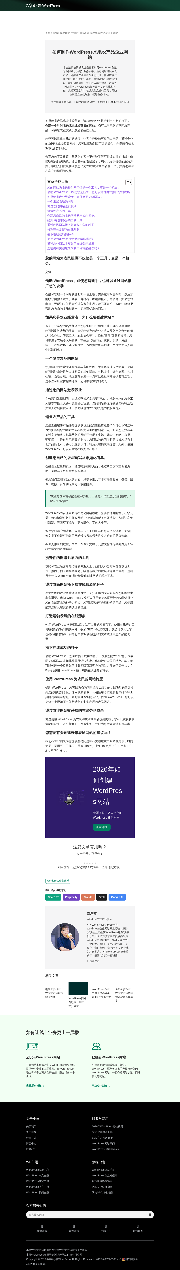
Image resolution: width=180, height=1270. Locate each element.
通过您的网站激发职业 (62, 206)
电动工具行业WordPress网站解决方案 (54, 993)
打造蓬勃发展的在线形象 (63, 229)
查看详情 (102, 827)
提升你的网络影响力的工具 (64, 220)
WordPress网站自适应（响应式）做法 (77, 1002)
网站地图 (138, 1228)
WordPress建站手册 (103, 1169)
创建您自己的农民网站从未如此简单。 (72, 215)
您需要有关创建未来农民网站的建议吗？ (73, 248)
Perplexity (71, 897)
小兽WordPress (62, 1259)
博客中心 (31, 1143)
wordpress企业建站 (58, 880)
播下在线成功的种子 (60, 234)
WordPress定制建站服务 (106, 1149)
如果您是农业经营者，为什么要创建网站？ (75, 196)
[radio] (84, 860)
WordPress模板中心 (37, 1169)
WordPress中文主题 (37, 1175)
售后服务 (31, 1132)
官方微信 (74, 1228)
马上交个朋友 (101, 1085)
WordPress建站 (61, 32)
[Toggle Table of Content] (127, 182)
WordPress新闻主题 (37, 1192)
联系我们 (31, 1149)
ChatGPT (53, 897)
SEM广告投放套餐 (102, 1137)
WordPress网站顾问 (103, 1143)
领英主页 (93, 961)
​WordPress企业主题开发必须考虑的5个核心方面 (101, 993)
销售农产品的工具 (59, 211)
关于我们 (31, 1126)
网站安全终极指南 (102, 1186)
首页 (47, 32)
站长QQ (106, 1228)
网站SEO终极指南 (102, 1192)
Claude (88, 897)
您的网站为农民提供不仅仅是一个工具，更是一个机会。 (83, 187)
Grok (102, 897)
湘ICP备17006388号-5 (108, 1259)
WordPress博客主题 (37, 1186)
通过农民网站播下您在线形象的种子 (70, 224)
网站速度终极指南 (102, 1181)
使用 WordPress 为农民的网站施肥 (70, 239)
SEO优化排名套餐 (102, 1132)
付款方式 (31, 1137)
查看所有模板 (35, 1085)
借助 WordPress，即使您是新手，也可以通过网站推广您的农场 (88, 192)
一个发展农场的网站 (60, 201)
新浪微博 (42, 1228)
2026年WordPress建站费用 (107, 1126)
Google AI (117, 897)
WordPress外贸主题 (37, 1181)
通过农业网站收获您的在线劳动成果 (70, 243)
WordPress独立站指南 (104, 1175)
